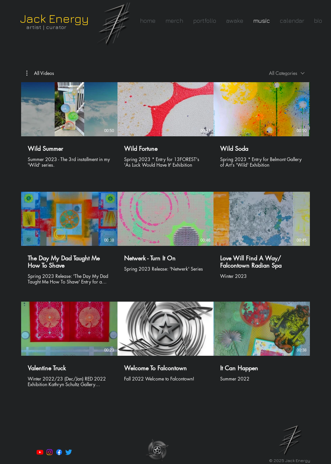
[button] (204, 20)
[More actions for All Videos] (40, 73)
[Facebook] (59, 452)
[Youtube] (40, 452)
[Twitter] (69, 452)
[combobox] (287, 73)
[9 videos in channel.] (165, 238)
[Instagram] (49, 452)
